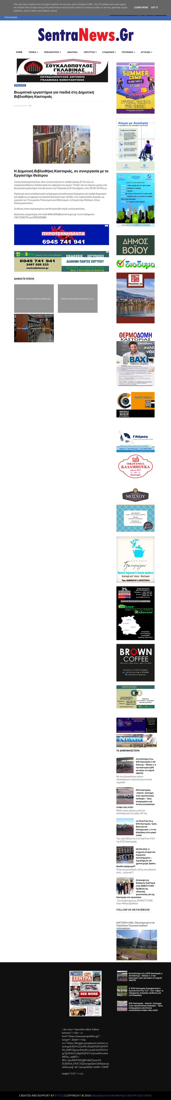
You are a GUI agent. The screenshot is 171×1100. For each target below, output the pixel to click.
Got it (154, 7)
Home (19, 52)
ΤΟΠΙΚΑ (33, 52)
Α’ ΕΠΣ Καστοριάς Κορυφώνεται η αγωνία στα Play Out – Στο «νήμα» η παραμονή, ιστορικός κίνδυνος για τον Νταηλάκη (146, 991)
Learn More (141, 7)
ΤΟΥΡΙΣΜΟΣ (128, 52)
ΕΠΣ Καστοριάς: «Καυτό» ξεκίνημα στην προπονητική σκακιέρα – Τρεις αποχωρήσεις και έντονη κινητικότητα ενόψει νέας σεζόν (135, 798)
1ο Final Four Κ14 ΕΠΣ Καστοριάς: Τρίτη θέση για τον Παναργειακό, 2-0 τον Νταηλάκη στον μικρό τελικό (146, 828)
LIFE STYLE (90, 52)
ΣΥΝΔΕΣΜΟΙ (109, 52)
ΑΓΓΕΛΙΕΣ (146, 52)
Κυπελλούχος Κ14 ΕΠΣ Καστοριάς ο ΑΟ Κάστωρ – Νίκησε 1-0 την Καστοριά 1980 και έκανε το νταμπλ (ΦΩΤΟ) (146, 766)
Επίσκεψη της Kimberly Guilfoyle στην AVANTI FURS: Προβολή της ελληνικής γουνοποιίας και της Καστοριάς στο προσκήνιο (135, 888)
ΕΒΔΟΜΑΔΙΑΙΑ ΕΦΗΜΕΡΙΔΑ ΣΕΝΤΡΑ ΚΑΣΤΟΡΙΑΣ (121, 1095)
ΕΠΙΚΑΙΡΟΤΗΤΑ (52, 52)
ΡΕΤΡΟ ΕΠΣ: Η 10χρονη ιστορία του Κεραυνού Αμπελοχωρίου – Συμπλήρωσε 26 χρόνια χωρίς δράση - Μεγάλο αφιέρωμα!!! (136, 857)
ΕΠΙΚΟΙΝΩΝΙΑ (10, 17)
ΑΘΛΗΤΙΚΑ (72, 52)
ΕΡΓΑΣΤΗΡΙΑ (20, 85)
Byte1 (59, 1095)
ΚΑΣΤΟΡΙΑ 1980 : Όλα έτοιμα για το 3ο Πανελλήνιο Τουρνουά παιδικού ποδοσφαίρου (135, 925)
